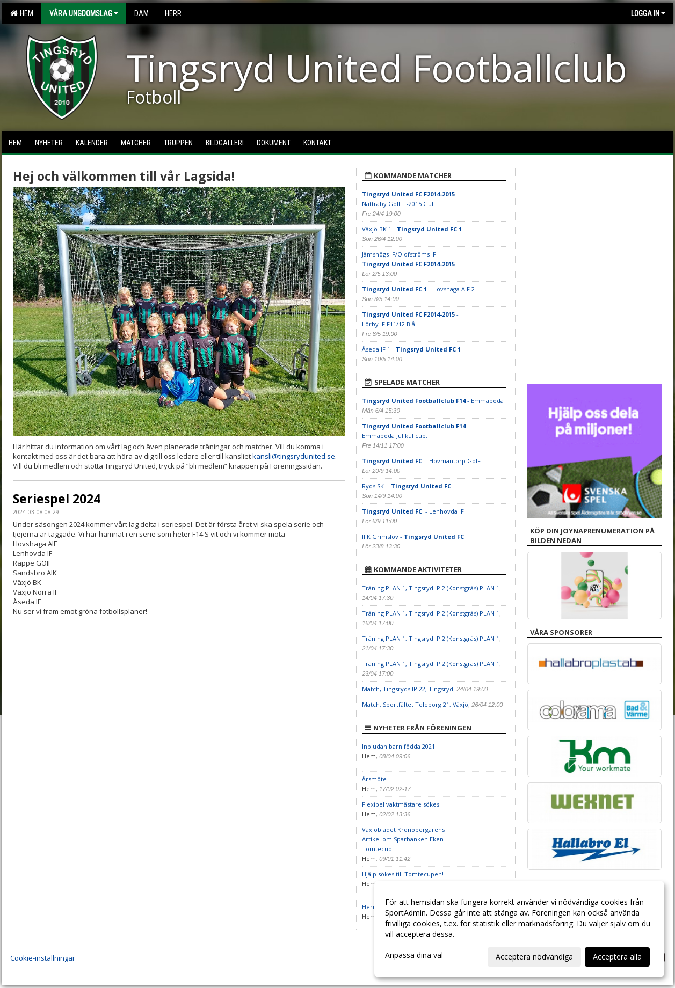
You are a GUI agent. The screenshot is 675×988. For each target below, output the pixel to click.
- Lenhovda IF (413, 511)
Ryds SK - (407, 486)
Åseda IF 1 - (411, 349)
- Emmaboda (433, 401)
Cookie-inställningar (42, 958)
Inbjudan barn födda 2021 (398, 746)
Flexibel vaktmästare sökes (400, 804)
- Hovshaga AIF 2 (418, 289)
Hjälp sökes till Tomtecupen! (403, 874)
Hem (21, 13)
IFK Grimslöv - (414, 536)
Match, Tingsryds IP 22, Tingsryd (407, 689)
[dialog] (519, 929)
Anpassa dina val (414, 955)
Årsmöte (374, 779)
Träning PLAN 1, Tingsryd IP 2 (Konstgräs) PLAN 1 (430, 588)
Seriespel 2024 (56, 498)
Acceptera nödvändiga (534, 957)
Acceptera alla (617, 957)
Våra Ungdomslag (83, 13)
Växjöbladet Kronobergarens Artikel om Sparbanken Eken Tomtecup (403, 839)
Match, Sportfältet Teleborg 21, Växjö (415, 704)
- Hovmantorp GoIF (422, 461)
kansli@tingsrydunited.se (293, 456)
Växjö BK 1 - (412, 229)
